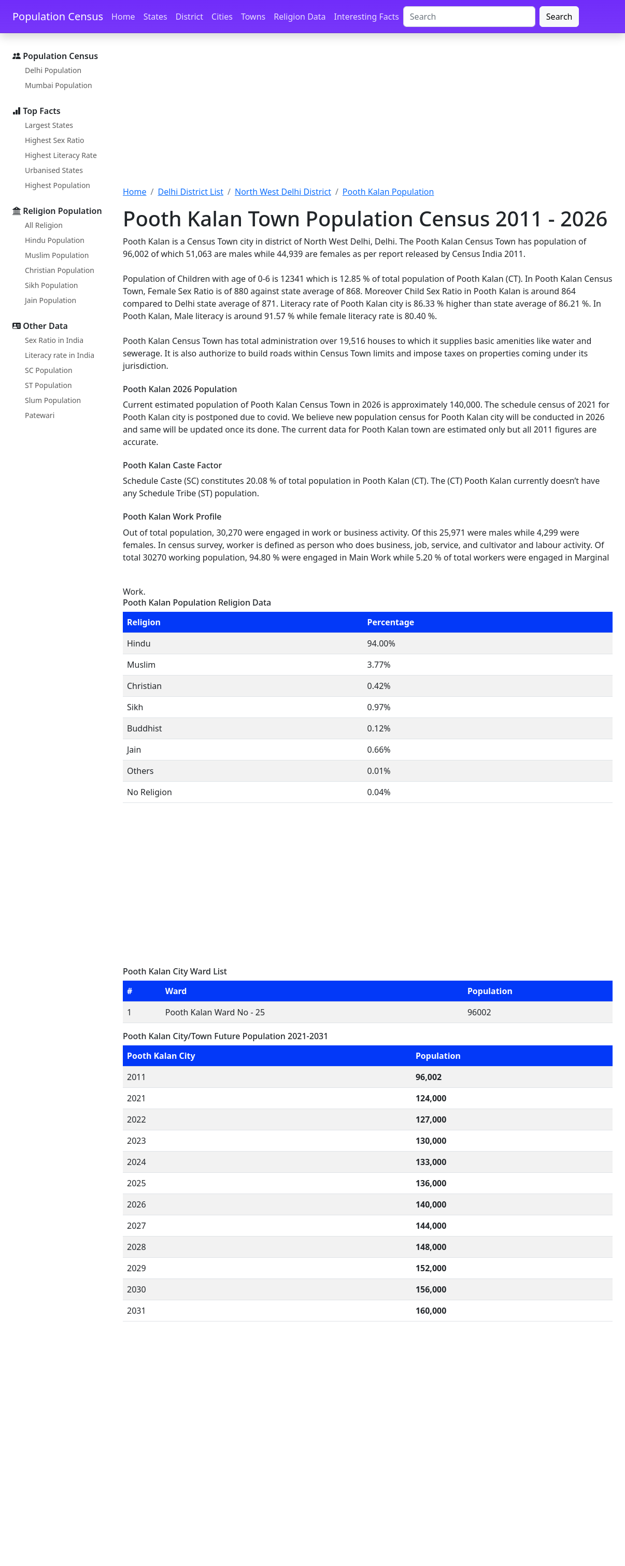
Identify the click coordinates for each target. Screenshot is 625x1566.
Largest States (49, 125)
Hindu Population (54, 240)
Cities (222, 16)
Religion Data (299, 16)
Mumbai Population (58, 85)
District (189, 16)
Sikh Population (51, 285)
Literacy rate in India (59, 355)
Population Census (57, 16)
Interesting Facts (366, 16)
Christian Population (59, 270)
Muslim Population (57, 255)
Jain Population (50, 300)
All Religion (44, 225)
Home (123, 16)
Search (559, 16)
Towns (253, 16)
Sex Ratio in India (54, 340)
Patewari (39, 415)
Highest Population (57, 185)
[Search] (469, 16)
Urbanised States (54, 170)
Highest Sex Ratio (54, 140)
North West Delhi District (283, 191)
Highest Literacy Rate (61, 155)
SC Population (49, 370)
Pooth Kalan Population (388, 191)
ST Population (48, 385)
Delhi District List (190, 191)
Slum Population (53, 400)
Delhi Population (53, 70)
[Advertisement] (368, 115)
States (155, 16)
